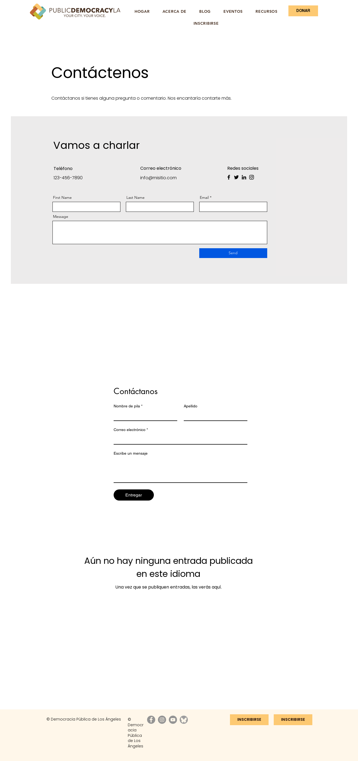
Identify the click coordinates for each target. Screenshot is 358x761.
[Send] (233, 253)
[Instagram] (251, 177)
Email (204, 197)
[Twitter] (236, 177)
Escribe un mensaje (131, 453)
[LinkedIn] (244, 177)
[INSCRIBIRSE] (293, 719)
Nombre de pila (128, 406)
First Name (62, 197)
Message (60, 216)
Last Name (135, 197)
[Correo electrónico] (179, 439)
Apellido (190, 406)
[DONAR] (303, 10)
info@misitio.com (158, 178)
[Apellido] (214, 415)
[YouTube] (173, 720)
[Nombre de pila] (144, 415)
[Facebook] (229, 177)
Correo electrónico (131, 429)
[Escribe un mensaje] (180, 470)
